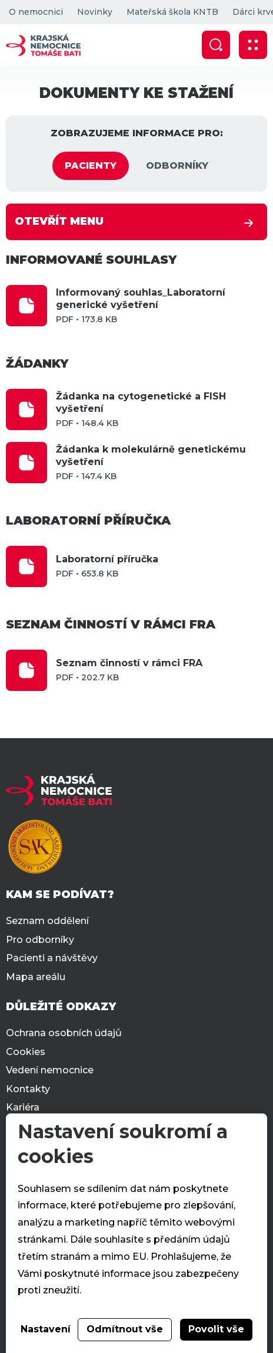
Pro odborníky (40, 939)
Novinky (94, 11)
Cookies (25, 1051)
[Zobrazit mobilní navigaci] (253, 45)
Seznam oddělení (47, 920)
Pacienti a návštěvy (52, 958)
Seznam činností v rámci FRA (161, 670)
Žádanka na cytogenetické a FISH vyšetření (161, 409)
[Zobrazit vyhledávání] (216, 45)
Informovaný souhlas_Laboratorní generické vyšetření (161, 306)
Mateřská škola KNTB (172, 11)
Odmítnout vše (124, 1329)
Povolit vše (216, 1329)
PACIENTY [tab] (90, 165)
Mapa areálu (35, 976)
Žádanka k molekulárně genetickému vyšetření (161, 462)
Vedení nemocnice (50, 1070)
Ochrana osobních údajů (64, 1032)
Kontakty (28, 1089)
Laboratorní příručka (161, 566)
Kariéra (22, 1107)
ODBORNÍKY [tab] (177, 165)
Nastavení (46, 1329)
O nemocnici (36, 11)
